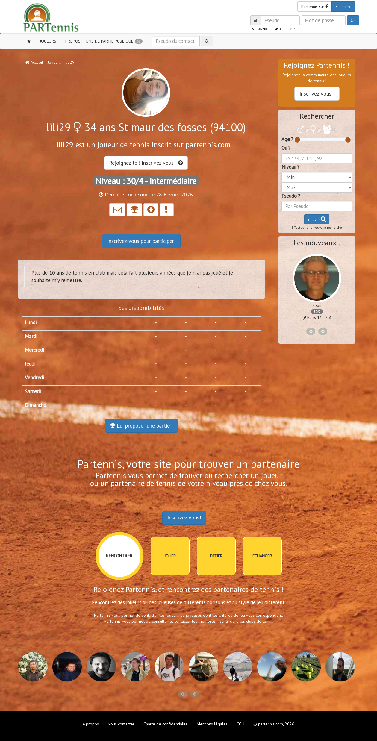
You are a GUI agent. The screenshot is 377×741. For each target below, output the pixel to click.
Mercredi (34, 350)
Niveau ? (290, 166)
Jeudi (30, 363)
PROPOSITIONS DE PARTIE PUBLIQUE (104, 41)
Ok (353, 20)
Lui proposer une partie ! (141, 425)
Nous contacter (121, 724)
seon (317, 305)
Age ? (287, 139)
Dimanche (35, 405)
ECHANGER (262, 556)
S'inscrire (343, 6)
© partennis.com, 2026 (273, 724)
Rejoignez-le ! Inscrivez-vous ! (146, 162)
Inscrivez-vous (141, 240)
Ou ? (285, 148)
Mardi (31, 336)
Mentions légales (212, 724)
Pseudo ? (290, 196)
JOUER (170, 556)
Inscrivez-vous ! (316, 93)
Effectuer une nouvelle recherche (317, 227)
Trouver (317, 219)
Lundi (31, 322)
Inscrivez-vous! (184, 517)
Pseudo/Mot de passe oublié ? (272, 29)
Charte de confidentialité (165, 724)
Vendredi (34, 377)
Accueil (34, 62)
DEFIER (216, 556)
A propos (91, 724)
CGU (240, 724)
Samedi (33, 391)
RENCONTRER (119, 556)
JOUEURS (48, 41)
